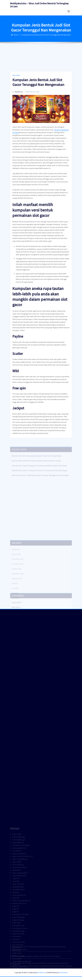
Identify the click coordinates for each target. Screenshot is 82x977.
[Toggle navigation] (68, 11)
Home (16, 38)
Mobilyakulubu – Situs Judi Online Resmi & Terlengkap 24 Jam (39, 5)
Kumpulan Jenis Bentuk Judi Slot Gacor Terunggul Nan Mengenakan (46, 38)
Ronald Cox (17, 186)
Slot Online (16, 170)
